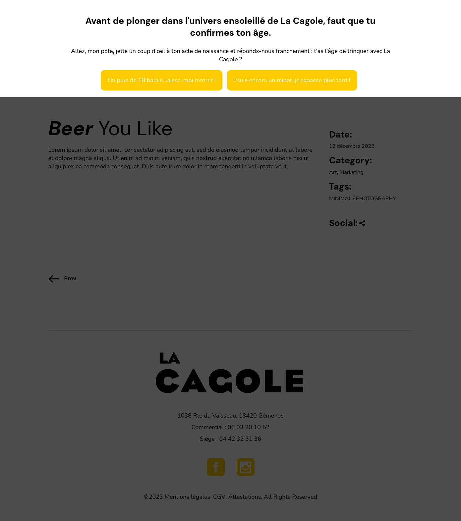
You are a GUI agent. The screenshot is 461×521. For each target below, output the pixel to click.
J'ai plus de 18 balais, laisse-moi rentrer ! (161, 80)
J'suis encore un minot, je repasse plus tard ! (292, 80)
